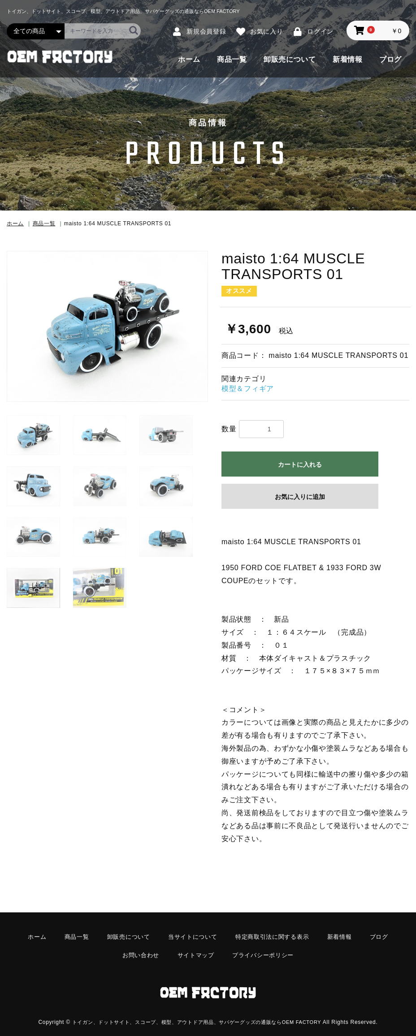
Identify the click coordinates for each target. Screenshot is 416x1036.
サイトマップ (195, 952)
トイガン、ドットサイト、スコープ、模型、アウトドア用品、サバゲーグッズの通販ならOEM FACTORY (196, 1015)
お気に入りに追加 (300, 496)
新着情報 (348, 59)
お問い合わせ (137, 952)
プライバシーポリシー (266, 952)
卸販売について (290, 59)
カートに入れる (300, 464)
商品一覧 (232, 59)
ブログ (390, 59)
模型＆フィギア (247, 388)
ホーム (189, 59)
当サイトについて (191, 936)
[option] (107, 326)
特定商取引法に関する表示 (275, 936)
